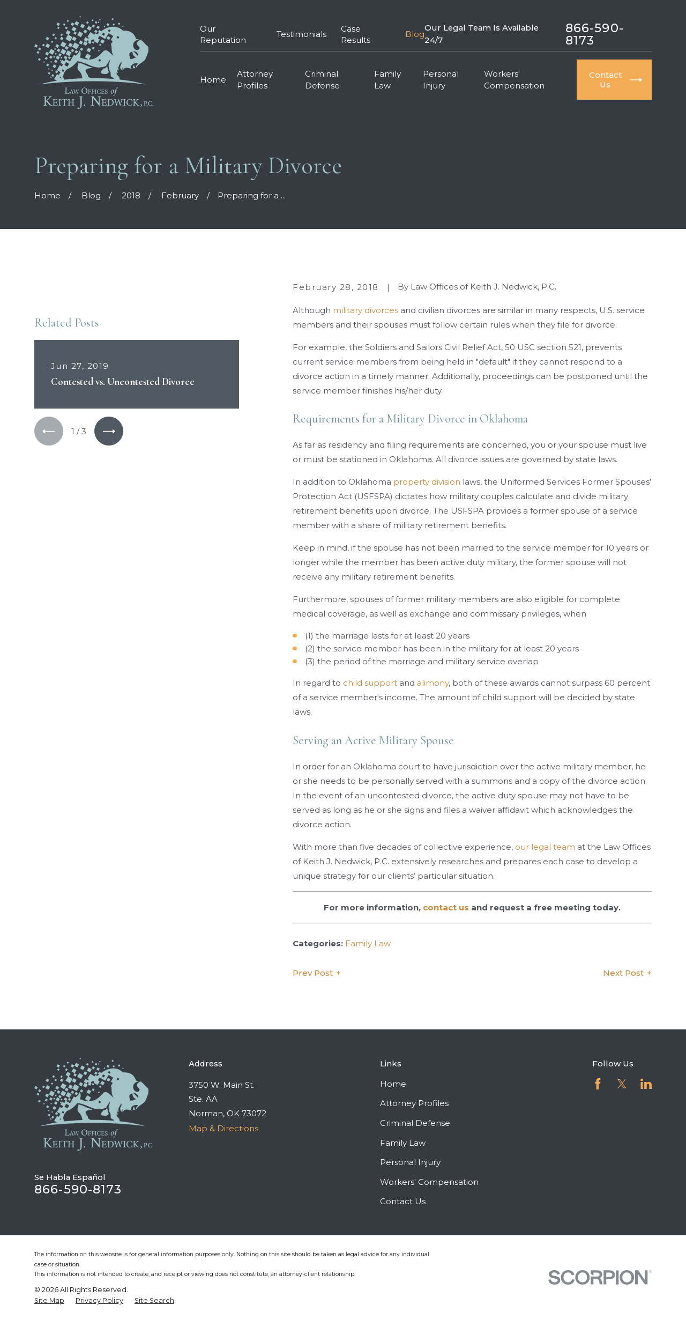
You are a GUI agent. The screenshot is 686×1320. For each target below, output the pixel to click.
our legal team (545, 847)
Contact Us (403, 1201)
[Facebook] (597, 1083)
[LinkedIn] (646, 1083)
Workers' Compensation (429, 1182)
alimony (433, 683)
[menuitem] (49, 1301)
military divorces (365, 310)
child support (370, 683)
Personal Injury (410, 1162)
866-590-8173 (594, 34)
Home (393, 1084)
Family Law (368, 943)
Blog (414, 34)
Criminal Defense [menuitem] (322, 79)
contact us (446, 907)
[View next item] (108, 431)
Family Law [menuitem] (387, 79)
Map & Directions (223, 1128)
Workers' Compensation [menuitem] (514, 79)
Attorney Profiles (414, 1103)
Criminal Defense (415, 1123)
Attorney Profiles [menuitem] (255, 79)
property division (426, 482)
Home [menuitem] (213, 80)
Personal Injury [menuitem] (441, 79)
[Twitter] (622, 1083)
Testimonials (301, 34)
